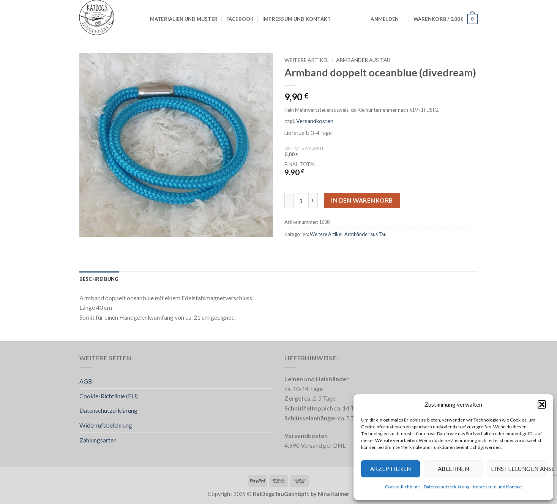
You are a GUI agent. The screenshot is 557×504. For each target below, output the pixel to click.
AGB (85, 381)
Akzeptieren (390, 468)
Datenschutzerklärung (446, 487)
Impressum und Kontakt (497, 487)
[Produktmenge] (301, 200)
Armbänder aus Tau (363, 60)
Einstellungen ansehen (518, 468)
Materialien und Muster (184, 19)
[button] (542, 404)
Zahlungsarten (98, 440)
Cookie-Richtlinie (402, 487)
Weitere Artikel (306, 60)
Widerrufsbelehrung (105, 425)
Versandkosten (314, 121)
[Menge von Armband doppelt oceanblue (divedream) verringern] (288, 200)
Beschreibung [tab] (99, 279)
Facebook (240, 19)
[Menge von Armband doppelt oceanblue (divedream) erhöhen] (313, 200)
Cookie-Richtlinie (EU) (108, 395)
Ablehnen (453, 468)
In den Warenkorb (362, 200)
